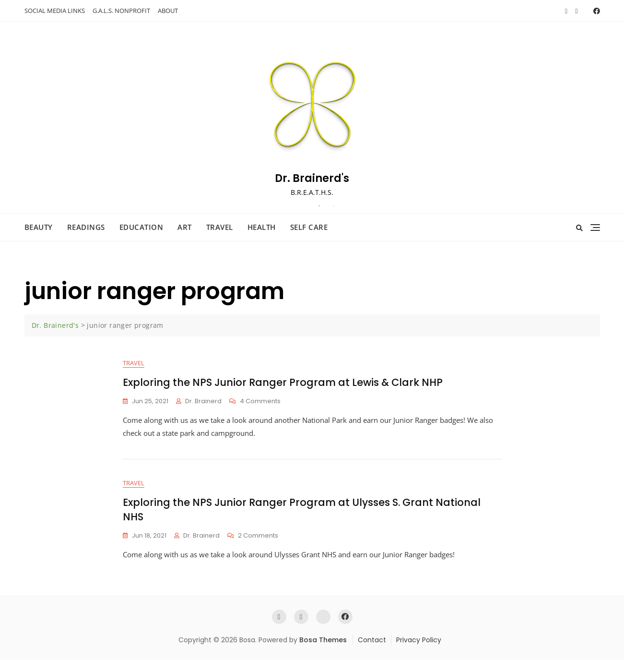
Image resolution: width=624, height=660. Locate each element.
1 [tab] (319, 206)
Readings (86, 227)
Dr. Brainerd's (312, 178)
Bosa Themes (323, 640)
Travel (219, 227)
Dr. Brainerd (203, 401)
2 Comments (258, 536)
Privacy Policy (418, 640)
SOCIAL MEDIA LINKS (54, 10)
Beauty (38, 227)
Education (141, 227)
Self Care (309, 227)
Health (261, 227)
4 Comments (260, 401)
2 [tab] (334, 206)
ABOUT (168, 10)
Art (184, 227)
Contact (372, 640)
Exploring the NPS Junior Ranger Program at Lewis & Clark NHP (283, 382)
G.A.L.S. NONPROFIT (121, 10)
